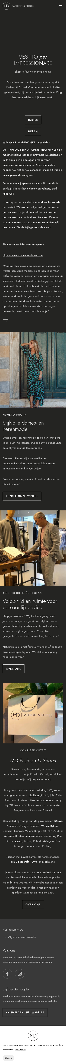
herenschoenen (45, 800)
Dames (33, 119)
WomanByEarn (49, 826)
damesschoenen (34, 836)
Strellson (34, 795)
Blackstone (48, 862)
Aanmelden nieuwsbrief (25, 1012)
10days (58, 821)
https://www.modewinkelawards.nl (23, 255)
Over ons (13, 668)
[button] (7, 974)
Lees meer (20, 1049)
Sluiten (8, 1057)
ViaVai (18, 841)
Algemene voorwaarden (22, 937)
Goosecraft (10, 836)
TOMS (34, 862)
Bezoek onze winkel (22, 496)
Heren (33, 131)
